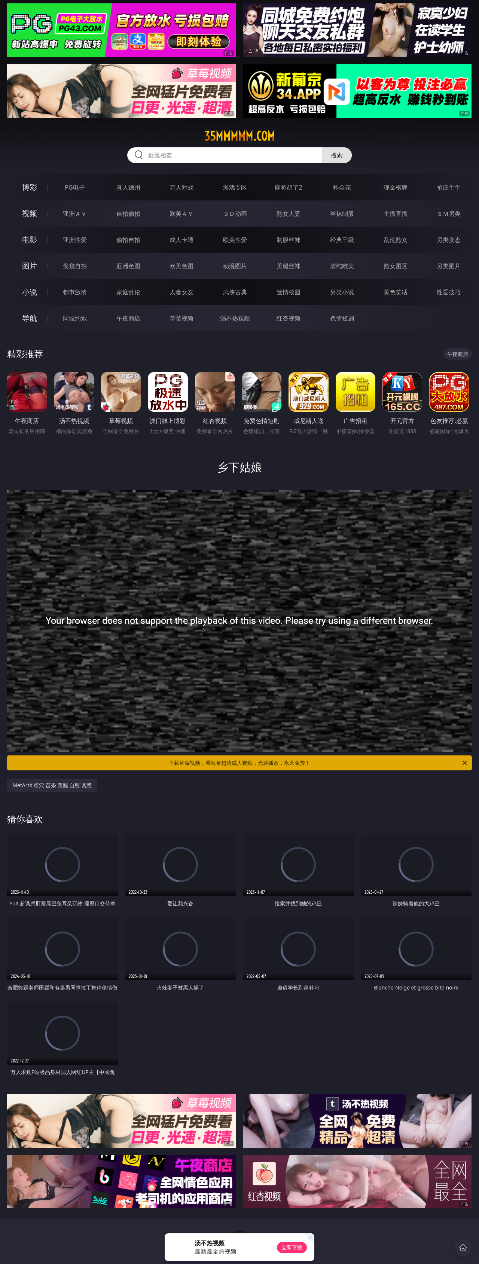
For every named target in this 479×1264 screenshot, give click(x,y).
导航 (29, 318)
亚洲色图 (128, 266)
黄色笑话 (396, 292)
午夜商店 (128, 318)
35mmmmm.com (239, 136)
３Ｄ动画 (235, 213)
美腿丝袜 (288, 266)
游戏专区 (235, 187)
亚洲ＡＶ (75, 213)
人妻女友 (181, 292)
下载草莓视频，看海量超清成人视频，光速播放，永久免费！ (318, 762)
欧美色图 (181, 266)
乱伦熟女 (396, 240)
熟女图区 (396, 266)
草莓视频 (181, 318)
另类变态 (449, 240)
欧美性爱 (235, 240)
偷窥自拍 (75, 266)
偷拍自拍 (128, 240)
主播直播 (396, 213)
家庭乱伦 (128, 292)
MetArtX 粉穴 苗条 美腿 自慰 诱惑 (52, 785)
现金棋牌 (396, 187)
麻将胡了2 (288, 187)
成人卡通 (181, 240)
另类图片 (449, 266)
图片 (29, 266)
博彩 (29, 187)
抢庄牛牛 (449, 187)
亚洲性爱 (75, 240)
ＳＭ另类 (449, 213)
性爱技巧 (449, 292)
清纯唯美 (342, 266)
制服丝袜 (288, 240)
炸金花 (342, 187)
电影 (29, 239)
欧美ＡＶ (181, 213)
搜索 (337, 155)
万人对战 (181, 187)
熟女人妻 (288, 213)
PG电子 (75, 187)
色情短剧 (342, 318)
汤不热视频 (235, 318)
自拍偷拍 (128, 213)
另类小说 (342, 292)
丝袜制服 (342, 213)
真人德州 (128, 187)
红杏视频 (288, 318)
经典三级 (342, 240)
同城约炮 (75, 318)
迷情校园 (288, 292)
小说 (29, 292)
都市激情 (75, 292)
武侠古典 (235, 292)
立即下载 (291, 1247)
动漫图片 (235, 266)
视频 (29, 213)
